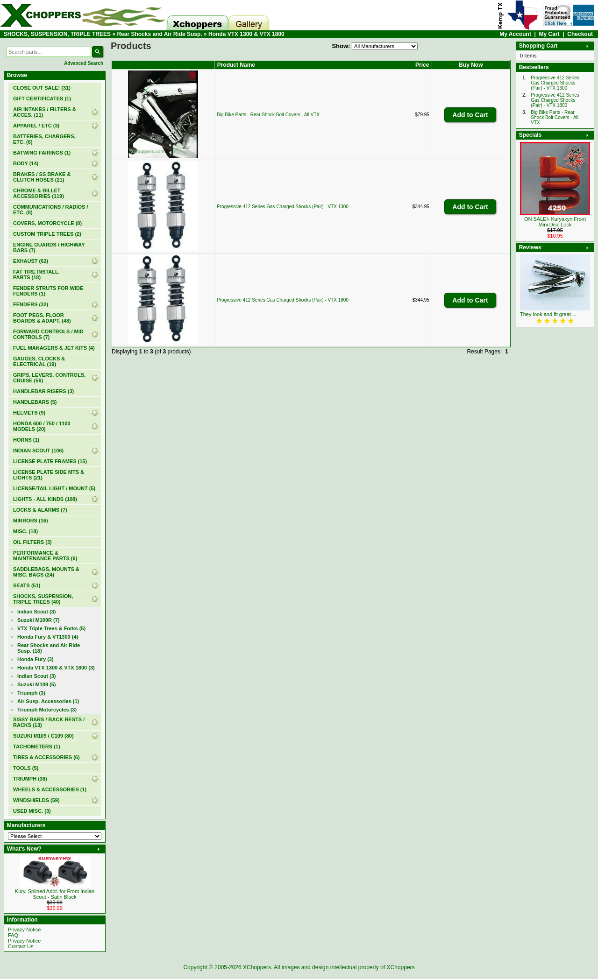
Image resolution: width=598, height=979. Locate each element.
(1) (42, 98)
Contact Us (20, 946)
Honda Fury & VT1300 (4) (47, 637)
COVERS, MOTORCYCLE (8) (47, 223)
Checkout (580, 34)
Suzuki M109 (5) (36, 684)
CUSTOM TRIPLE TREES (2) (47, 234)
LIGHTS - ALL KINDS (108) (45, 499)
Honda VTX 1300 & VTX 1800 (246, 34)
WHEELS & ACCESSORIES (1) (49, 789)
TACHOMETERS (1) (36, 746)
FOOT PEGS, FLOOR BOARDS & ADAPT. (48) (42, 318)
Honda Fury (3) (35, 659)
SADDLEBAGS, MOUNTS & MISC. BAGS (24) (46, 572)
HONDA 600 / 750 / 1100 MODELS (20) (42, 426)
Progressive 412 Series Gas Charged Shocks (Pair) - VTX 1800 (283, 300)
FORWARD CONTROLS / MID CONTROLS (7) (48, 334)
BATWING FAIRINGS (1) (42, 152)
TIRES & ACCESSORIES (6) (46, 757)
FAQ (13, 935)
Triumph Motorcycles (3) (47, 709)
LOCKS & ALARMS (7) (40, 510)
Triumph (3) (31, 693)
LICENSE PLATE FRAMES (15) (50, 461)
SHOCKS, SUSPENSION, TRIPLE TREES (57, 34)
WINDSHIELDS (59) (36, 800)
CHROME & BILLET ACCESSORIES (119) (38, 193)
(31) (42, 88)
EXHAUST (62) (30, 261)
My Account (515, 34)
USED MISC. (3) (32, 811)
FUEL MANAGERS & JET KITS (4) (54, 348)
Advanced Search (83, 63)
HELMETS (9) (29, 413)
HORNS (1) (26, 440)
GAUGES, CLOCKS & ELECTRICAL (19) (39, 361)
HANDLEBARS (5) (35, 402)
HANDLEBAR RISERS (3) (43, 391)
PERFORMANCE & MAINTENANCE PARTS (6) (45, 555)
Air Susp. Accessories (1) (48, 701)
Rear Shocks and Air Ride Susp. (159, 34)
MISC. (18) (25, 531)
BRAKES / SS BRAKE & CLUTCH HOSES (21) (42, 177)
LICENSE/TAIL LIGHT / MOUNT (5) (54, 488)
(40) (43, 599)
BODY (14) (25, 163)
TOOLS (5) (25, 768)
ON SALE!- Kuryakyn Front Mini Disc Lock (555, 221)
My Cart (549, 34)
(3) (56, 667)
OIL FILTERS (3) (32, 542)
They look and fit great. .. (548, 314)
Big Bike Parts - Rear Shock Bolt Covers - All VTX (268, 114)
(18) (48, 648)
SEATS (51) (26, 585)
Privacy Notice (24, 929)
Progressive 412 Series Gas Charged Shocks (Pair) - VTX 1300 (283, 206)
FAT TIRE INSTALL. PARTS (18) (36, 274)
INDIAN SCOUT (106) (38, 450)
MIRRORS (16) (30, 520)
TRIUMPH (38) (30, 779)
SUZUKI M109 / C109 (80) (43, 736)
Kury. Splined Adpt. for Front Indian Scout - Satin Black (54, 894)
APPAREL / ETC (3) (36, 125)
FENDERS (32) (30, 304)
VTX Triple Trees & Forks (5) (51, 628)
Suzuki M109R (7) (38, 620)
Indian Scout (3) (36, 611)
